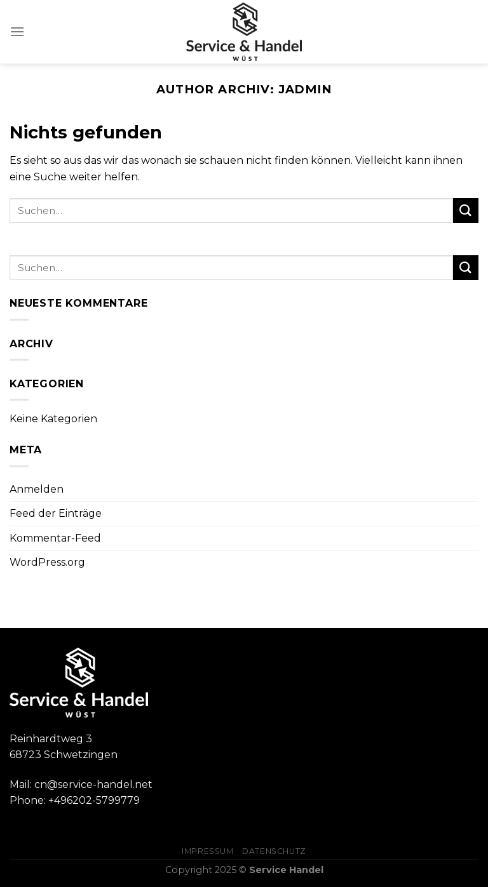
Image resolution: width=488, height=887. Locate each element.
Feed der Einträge (56, 513)
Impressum (208, 851)
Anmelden (37, 489)
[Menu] (17, 31)
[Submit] (465, 210)
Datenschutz (274, 851)
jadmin (305, 89)
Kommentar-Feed (55, 538)
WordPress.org (47, 562)
